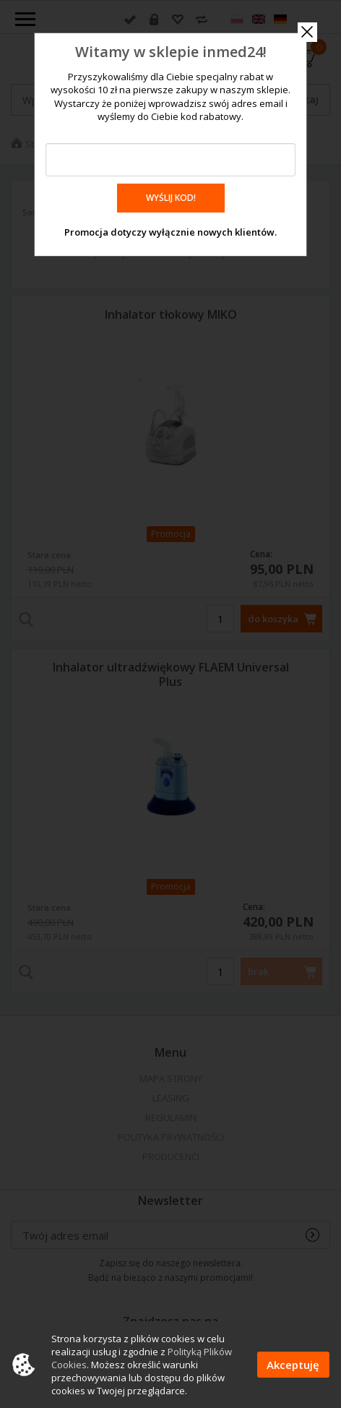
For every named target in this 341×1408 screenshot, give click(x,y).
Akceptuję (293, 1364)
